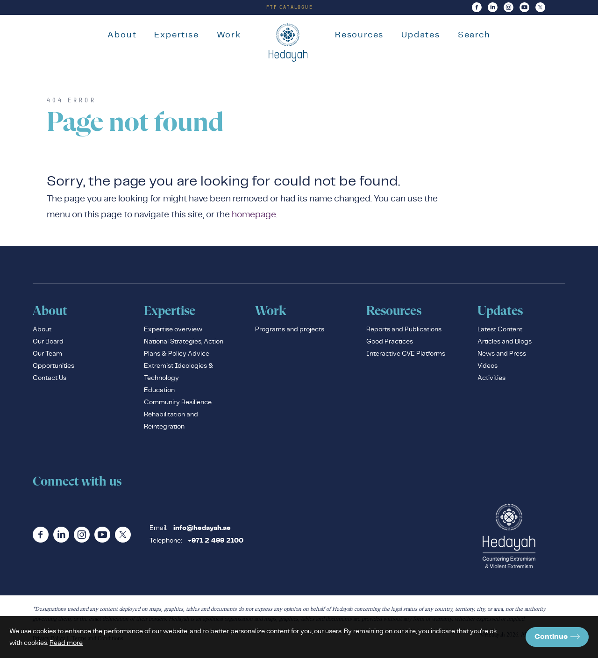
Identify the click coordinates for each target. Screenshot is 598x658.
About (118, 34)
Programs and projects (289, 331)
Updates (425, 34)
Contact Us (49, 380)
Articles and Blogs (504, 343)
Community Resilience (178, 404)
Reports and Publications (403, 331)
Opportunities (53, 368)
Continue (557, 637)
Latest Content (499, 331)
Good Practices (389, 343)
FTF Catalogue (289, 7)
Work (225, 34)
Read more (66, 642)
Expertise (172, 34)
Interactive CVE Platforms (405, 355)
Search (478, 34)
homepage (254, 216)
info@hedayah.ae (202, 530)
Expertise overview (173, 331)
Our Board (48, 343)
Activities (491, 380)
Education (159, 392)
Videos (487, 368)
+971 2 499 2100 (215, 543)
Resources (363, 34)
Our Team (47, 355)
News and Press (501, 355)
